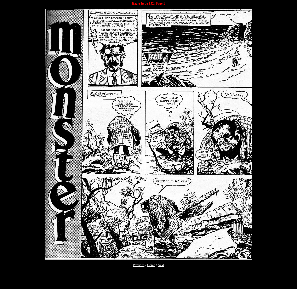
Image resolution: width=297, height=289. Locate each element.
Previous (138, 265)
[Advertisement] (148, 281)
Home (151, 265)
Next (161, 265)
